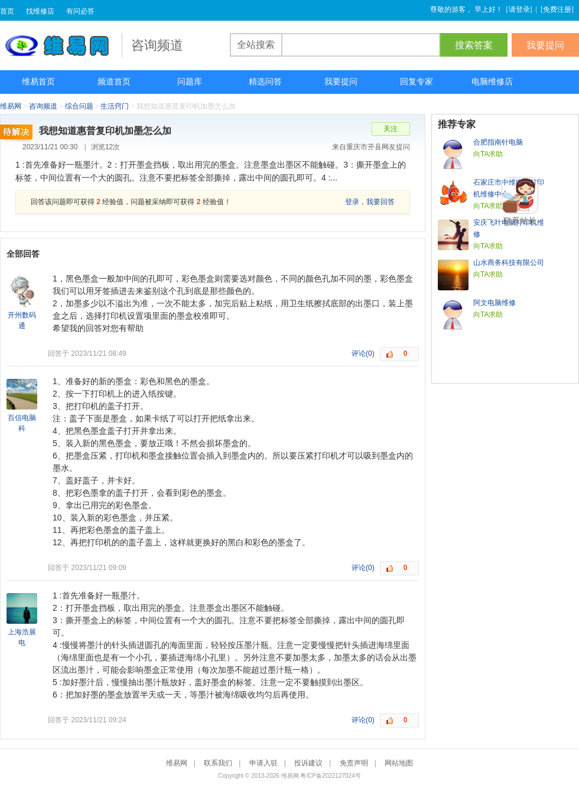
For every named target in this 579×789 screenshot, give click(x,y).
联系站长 (519, 220)
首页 (7, 11)
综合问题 (79, 106)
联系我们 (218, 763)
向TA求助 (488, 154)
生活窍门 (114, 106)
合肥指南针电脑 (498, 142)
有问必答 (80, 11)
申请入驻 (263, 763)
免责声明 (354, 763)
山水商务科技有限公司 (508, 262)
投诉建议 (308, 763)
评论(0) (363, 353)
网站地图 (399, 763)
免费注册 (557, 9)
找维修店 (40, 11)
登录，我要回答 (370, 202)
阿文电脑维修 (494, 303)
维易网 (61, 45)
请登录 (519, 9)
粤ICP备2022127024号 (330, 775)
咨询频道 (43, 106)
